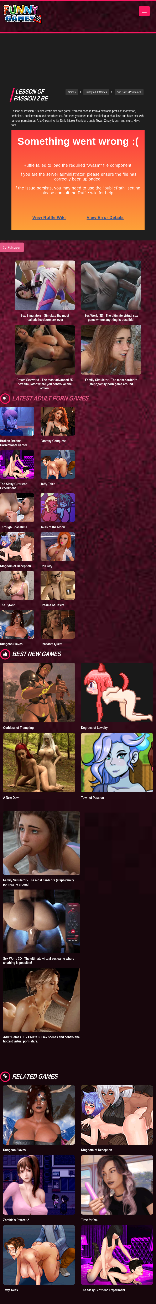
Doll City (46, 535)
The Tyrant (7, 574)
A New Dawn (11, 767)
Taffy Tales (48, 453)
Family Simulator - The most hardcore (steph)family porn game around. (111, 351)
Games (72, 61)
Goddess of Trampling (18, 697)
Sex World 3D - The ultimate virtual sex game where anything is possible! (111, 287)
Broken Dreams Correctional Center (13, 412)
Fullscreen (12, 216)
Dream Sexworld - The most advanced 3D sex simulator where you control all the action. (44, 353)
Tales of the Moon (53, 496)
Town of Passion (92, 767)
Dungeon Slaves (11, 613)
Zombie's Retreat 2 (16, 1189)
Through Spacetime (13, 496)
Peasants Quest (51, 613)
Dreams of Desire (52, 574)
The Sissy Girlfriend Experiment (13, 455)
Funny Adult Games (96, 61)
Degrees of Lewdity (94, 697)
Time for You (90, 1189)
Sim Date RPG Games (129, 61)
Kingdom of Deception (15, 535)
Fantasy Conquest (53, 410)
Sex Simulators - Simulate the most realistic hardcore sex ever (45, 287)
